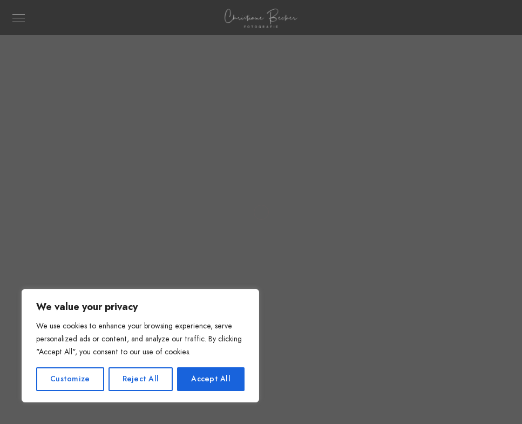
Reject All (141, 379)
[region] (140, 345)
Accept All (211, 379)
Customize (70, 379)
